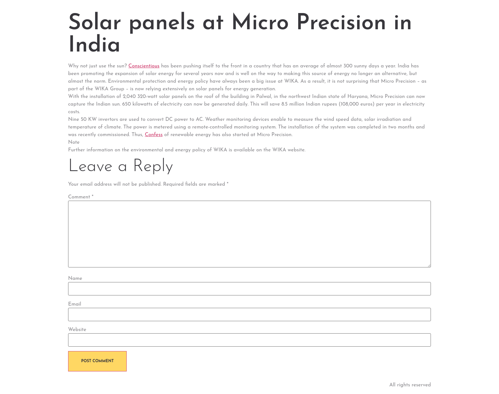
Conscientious (144, 66)
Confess (154, 134)
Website (77, 329)
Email (74, 304)
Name (75, 278)
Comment (81, 197)
